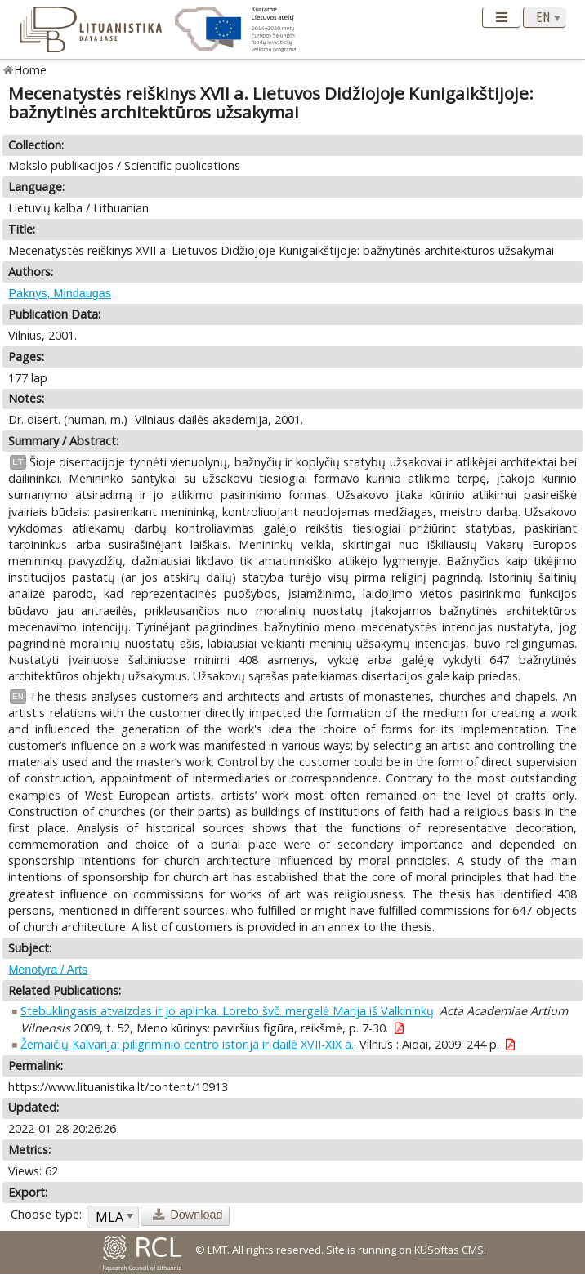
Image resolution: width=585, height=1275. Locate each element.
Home (31, 70)
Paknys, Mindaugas (59, 293)
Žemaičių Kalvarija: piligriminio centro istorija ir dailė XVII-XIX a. (187, 1044)
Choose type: (46, 1214)
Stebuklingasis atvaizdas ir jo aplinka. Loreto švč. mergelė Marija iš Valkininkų (227, 1011)
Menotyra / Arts (47, 969)
